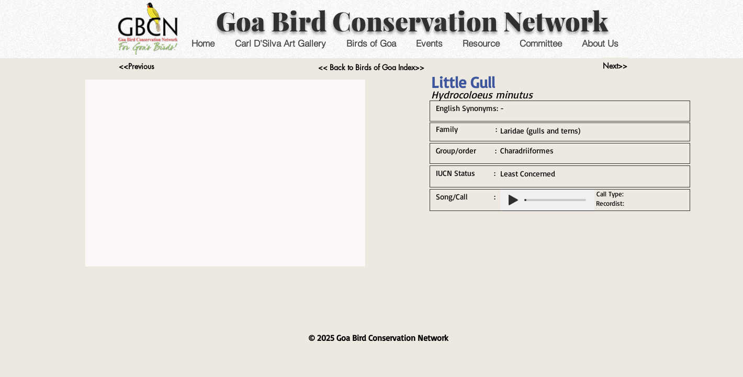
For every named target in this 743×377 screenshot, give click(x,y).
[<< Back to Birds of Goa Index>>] (371, 67)
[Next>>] (615, 66)
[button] (429, 43)
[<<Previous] (136, 66)
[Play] (513, 200)
